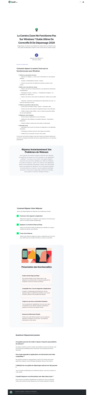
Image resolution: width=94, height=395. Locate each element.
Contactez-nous (35, 393)
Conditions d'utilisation (20, 391)
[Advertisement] (47, 14)
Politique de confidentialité (30, 391)
